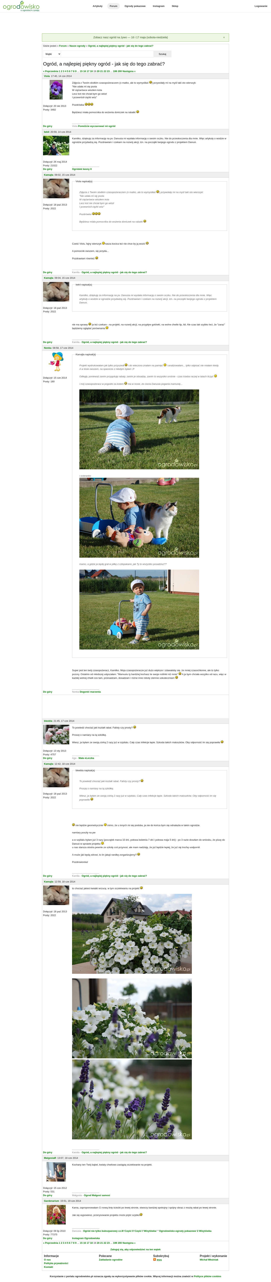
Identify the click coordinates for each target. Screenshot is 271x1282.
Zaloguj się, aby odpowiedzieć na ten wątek (135, 1249)
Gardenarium (51, 1200)
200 (120, 71)
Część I (139, 1231)
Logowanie (261, 6)
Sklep (175, 6)
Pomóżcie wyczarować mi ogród (96, 126)
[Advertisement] (135, 23)
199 (115, 71)
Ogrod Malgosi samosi (97, 1195)
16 (84, 71)
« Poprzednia (50, 71)
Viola (47, 76)
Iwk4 (46, 131)
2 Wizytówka (204, 1231)
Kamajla (48, 174)
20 (98, 71)
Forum (113, 6)
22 (104, 71)
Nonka (47, 347)
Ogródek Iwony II (82, 169)
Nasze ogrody (77, 45)
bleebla (48, 721)
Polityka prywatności (56, 1263)
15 (81, 71)
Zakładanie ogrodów (110, 1259)
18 (91, 71)
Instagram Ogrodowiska (86, 1238)
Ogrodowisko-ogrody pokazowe (177, 1231)
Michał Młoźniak (209, 1259)
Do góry (47, 126)
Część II (128, 1231)
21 (101, 71)
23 (108, 71)
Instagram (159, 6)
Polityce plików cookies (207, 1276)
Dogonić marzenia (90, 691)
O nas (47, 1259)
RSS (157, 1260)
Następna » (129, 71)
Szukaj (162, 54)
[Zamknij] (224, 37)
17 (88, 71)
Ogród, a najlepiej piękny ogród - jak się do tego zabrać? (120, 45)
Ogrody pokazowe (135, 6)
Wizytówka (150, 1231)
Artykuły (97, 6)
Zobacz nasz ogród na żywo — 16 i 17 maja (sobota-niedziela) (130, 37)
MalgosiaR (50, 1158)
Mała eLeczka (86, 758)
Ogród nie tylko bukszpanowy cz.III (103, 1231)
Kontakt (48, 1267)
